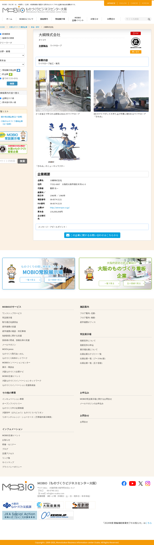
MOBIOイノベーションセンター (16, 362)
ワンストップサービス (12, 313)
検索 (12, 83)
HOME (2, 27)
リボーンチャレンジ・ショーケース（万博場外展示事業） (27, 417)
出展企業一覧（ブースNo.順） (93, 358)
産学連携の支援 (9, 327)
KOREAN (145, 3)
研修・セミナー (9, 444)
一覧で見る (30, 279)
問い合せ (135, 51)
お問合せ (111, 18)
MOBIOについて (26, 18)
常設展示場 (60, 18)
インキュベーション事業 (13, 399)
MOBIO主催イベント (78, 19)
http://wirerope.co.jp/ (60, 207)
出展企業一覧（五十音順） (91, 363)
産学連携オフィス (88, 322)
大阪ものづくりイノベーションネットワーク (21, 381)
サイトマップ (8, 462)
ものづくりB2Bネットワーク (15, 358)
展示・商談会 (8, 367)
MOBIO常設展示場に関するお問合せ (96, 399)
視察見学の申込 (87, 345)
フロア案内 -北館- (87, 313)
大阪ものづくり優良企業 (18, 27)
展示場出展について (89, 349)
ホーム (9, 18)
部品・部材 (35, 27)
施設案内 (44, 18)
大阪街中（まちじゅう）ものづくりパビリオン (22, 412)
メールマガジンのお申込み (91, 403)
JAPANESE (111, 3)
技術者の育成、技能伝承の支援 (16, 340)
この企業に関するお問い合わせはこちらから (92, 235)
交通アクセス (8, 453)
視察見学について (88, 341)
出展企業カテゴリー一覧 (91, 354)
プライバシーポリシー (12, 467)
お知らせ (94, 18)
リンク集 (6, 458)
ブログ (5, 449)
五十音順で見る (55, 279)
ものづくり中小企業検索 (13, 408)
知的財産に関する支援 (12, 336)
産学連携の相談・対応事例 (14, 331)
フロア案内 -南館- (87, 318)
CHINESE (134, 3)
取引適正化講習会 (10, 322)
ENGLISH (123, 3)
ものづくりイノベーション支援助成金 (18, 385)
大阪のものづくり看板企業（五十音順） (11, 122)
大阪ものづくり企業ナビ (13, 372)
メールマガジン (9, 345)
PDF (136, 33)
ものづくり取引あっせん (13, 354)
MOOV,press (7, 349)
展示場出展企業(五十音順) (11, 116)
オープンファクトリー (12, 403)
